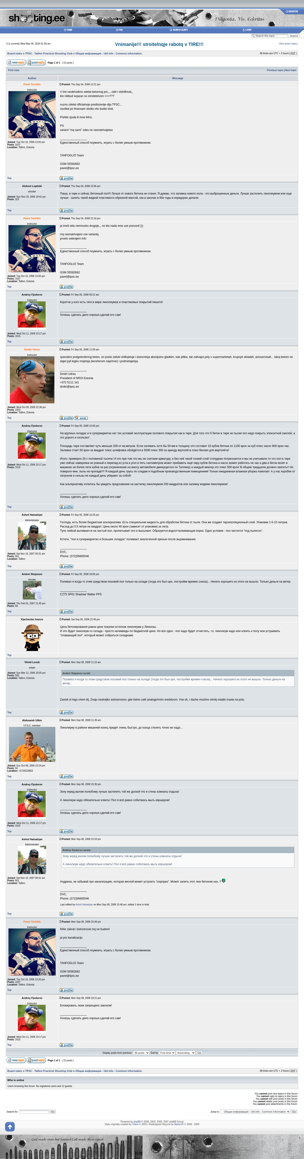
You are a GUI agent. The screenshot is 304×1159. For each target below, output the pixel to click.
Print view (13, 70)
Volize (135, 1124)
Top (9, 178)
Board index (14, 53)
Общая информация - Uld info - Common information (108, 53)
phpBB (137, 1121)
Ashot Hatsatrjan (84, 904)
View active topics (288, 43)
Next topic (290, 70)
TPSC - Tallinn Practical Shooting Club (49, 53)
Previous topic (275, 70)
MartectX (179, 1124)
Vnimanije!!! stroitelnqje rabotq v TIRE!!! (159, 44)
